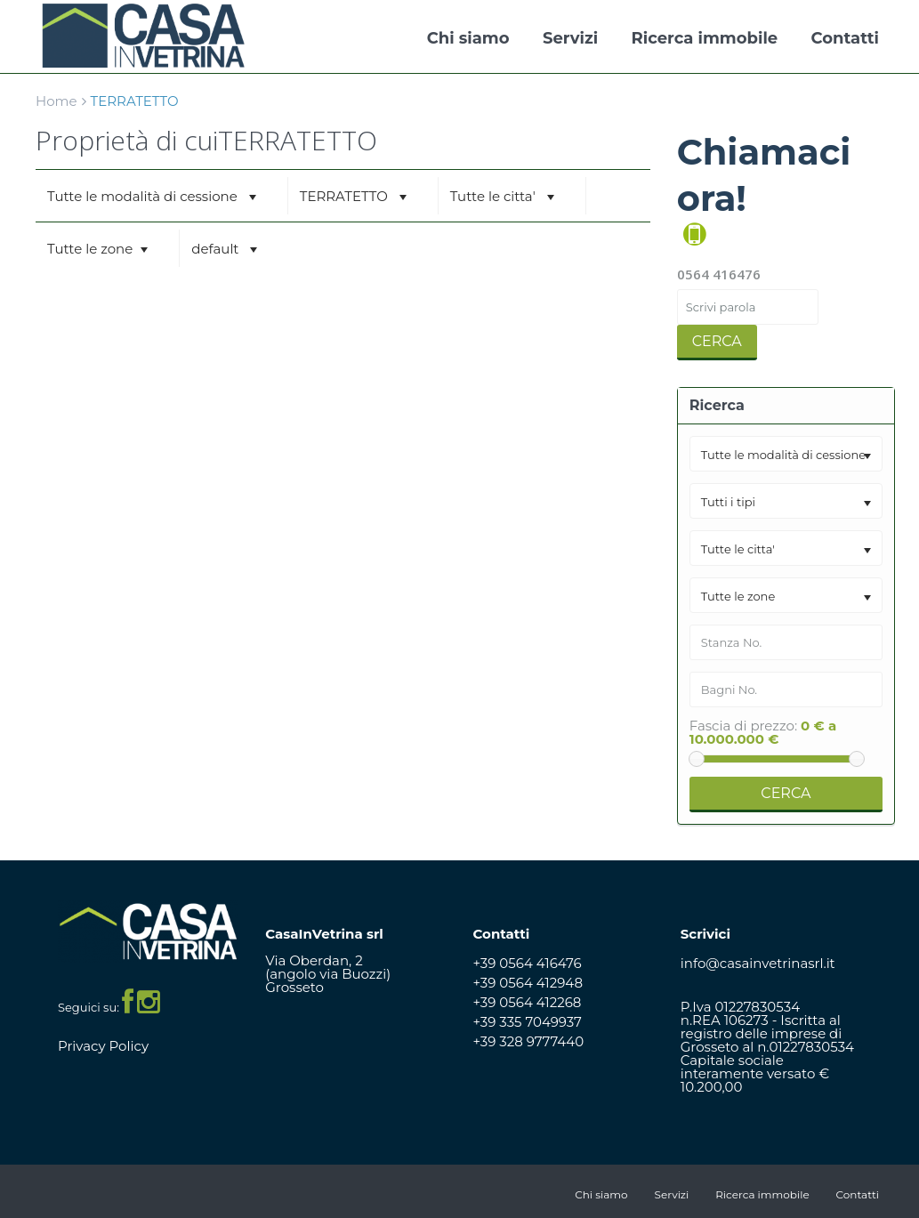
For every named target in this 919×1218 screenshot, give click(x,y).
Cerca (717, 341)
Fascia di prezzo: (743, 725)
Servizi (570, 38)
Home (56, 101)
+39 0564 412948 (528, 982)
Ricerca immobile (705, 38)
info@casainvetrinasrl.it (758, 963)
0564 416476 (719, 274)
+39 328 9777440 (528, 1041)
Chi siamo (468, 38)
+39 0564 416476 (527, 963)
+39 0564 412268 (527, 1002)
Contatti (845, 38)
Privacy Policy (103, 1045)
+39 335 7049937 (527, 1021)
